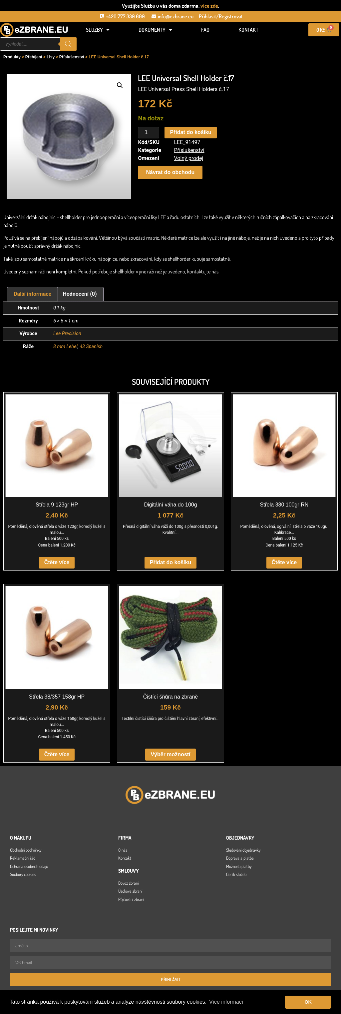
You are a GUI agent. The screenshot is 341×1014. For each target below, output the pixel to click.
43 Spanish (91, 346)
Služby (98, 30)
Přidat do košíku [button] (170, 562)
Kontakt (248, 29)
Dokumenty (155, 30)
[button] (120, 85)
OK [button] (308, 1002)
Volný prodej (188, 158)
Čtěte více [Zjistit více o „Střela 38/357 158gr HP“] (57, 754)
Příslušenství (71, 57)
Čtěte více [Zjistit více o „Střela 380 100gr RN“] (284, 562)
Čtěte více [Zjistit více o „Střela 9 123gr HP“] (57, 562)
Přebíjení (33, 57)
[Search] (68, 44)
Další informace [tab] (32, 294)
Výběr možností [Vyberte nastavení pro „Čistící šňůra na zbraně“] (170, 754)
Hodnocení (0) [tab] (80, 294)
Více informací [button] (226, 1002)
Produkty (12, 57)
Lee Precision (67, 333)
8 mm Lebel (65, 346)
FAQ (205, 29)
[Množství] (148, 133)
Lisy (51, 57)
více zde (209, 5)
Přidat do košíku (190, 132)
